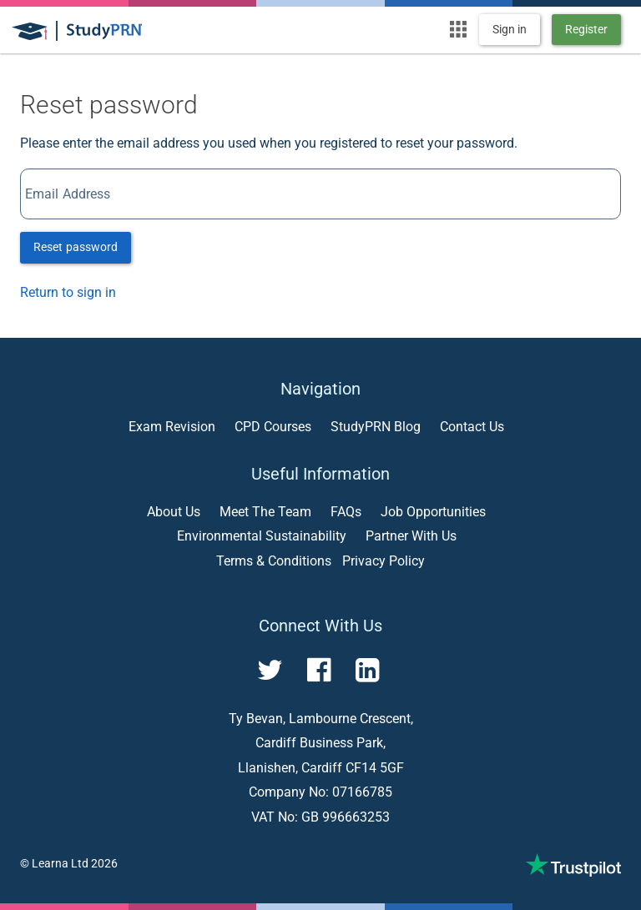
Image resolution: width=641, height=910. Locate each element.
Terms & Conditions (273, 561)
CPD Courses (273, 427)
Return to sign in (68, 292)
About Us (173, 512)
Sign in (509, 29)
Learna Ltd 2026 (75, 863)
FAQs (346, 512)
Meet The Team (265, 512)
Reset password (75, 247)
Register (586, 29)
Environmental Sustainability (261, 536)
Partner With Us (411, 536)
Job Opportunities (433, 512)
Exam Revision (172, 427)
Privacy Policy (383, 561)
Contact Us (472, 427)
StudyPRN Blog (376, 427)
